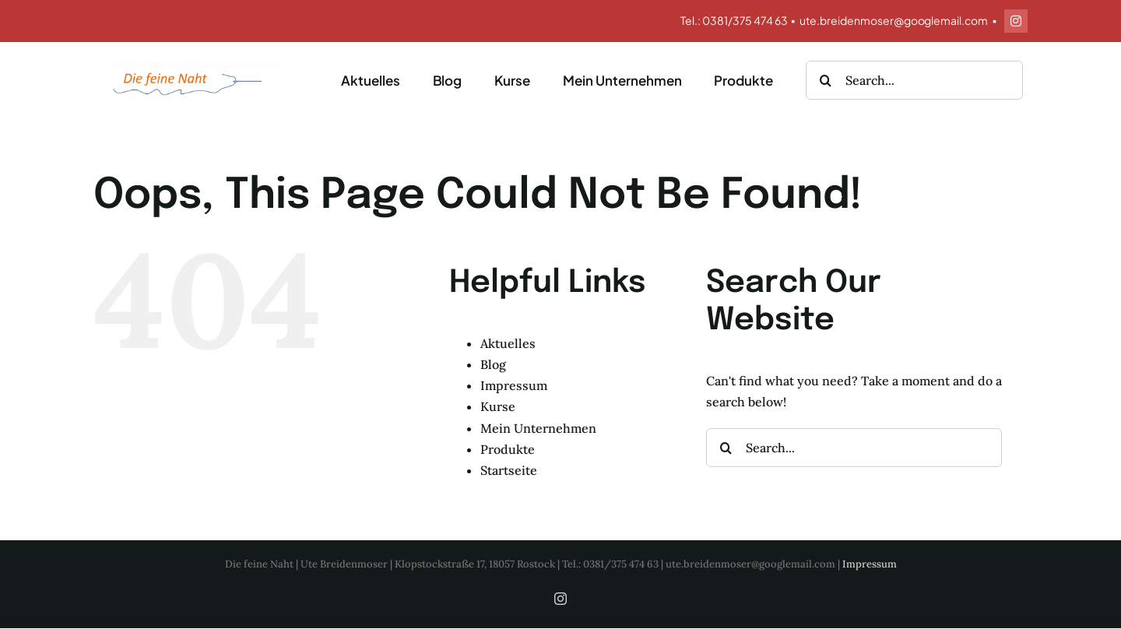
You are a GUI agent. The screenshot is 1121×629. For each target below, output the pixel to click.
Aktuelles (508, 343)
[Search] (825, 80)
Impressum (513, 385)
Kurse (497, 406)
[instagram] (1016, 21)
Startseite (508, 470)
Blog (493, 364)
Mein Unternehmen (538, 428)
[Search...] (914, 80)
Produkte (507, 449)
